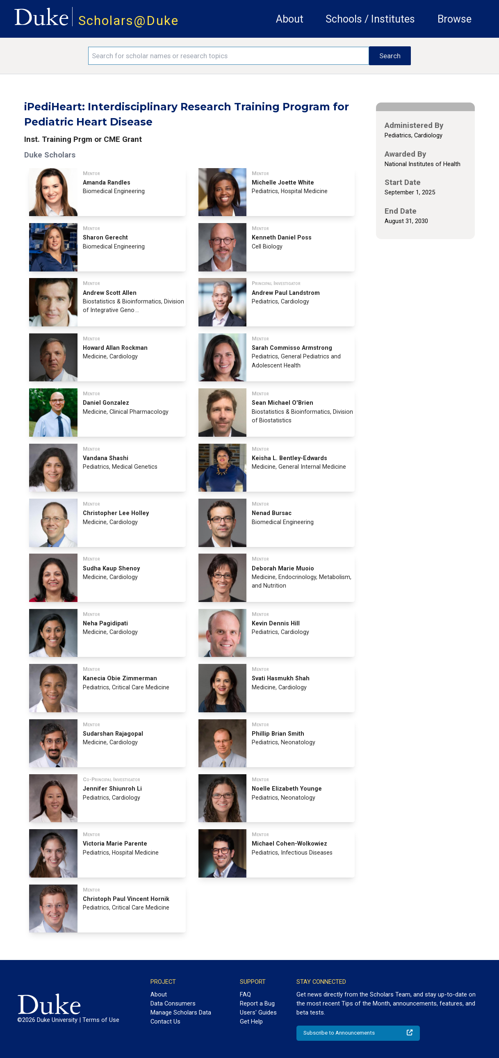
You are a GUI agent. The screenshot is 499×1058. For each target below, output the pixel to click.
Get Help (251, 1021)
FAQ (245, 994)
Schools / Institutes (370, 19)
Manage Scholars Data (180, 1012)
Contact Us (165, 1021)
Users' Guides (258, 1012)
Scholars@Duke (128, 20)
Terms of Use (100, 1020)
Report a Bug (257, 1003)
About (289, 19)
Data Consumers (173, 1003)
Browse (454, 19)
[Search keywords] (228, 56)
